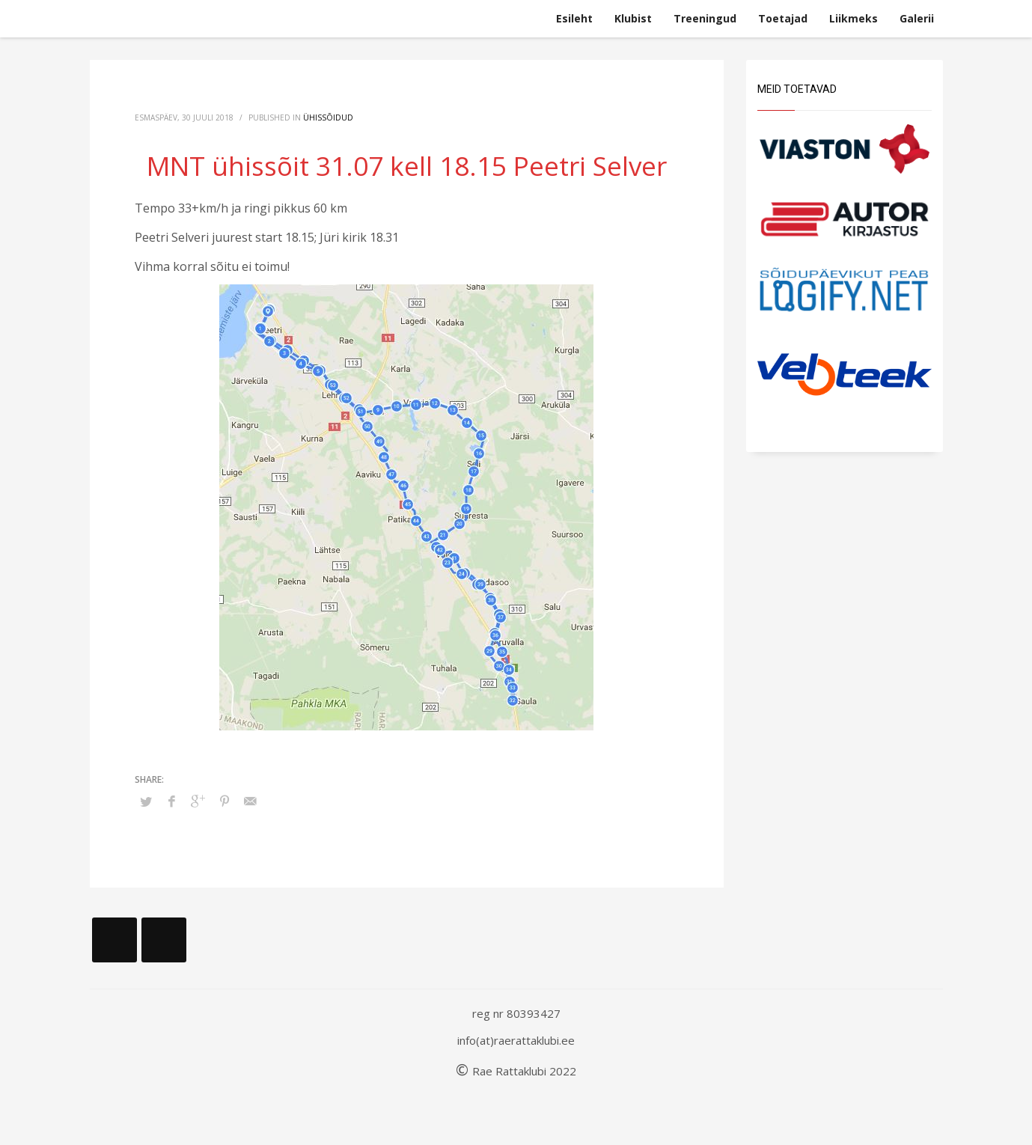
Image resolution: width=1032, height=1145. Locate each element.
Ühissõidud (328, 117)
